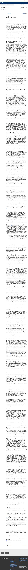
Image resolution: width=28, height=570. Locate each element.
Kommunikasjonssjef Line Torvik (23, 560)
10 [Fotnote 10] (11, 225)
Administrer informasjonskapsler (12, 564)
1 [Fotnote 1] (20, 38)
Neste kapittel (24, 13)
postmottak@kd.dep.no (23, 563)
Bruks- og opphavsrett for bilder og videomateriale (13, 566)
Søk (23, 2)
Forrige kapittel (9, 13)
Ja (2, 552)
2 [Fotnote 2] (16, 76)
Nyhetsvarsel (12, 568)
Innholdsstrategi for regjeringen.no (12, 561)
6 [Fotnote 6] (8, 127)
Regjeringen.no (5, 2)
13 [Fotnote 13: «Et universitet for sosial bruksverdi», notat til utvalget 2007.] (6, 540)
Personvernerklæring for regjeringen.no (13, 562)
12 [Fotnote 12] (10, 353)
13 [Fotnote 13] (19, 413)
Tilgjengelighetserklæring (13, 565)
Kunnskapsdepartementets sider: (23, 558)
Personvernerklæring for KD (22, 566)
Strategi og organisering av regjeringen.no (13, 559)
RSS (10, 569)
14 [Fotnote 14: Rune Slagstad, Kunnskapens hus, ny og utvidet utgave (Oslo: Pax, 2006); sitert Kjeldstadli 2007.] (6, 541)
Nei (6, 552)
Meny (26, 2)
